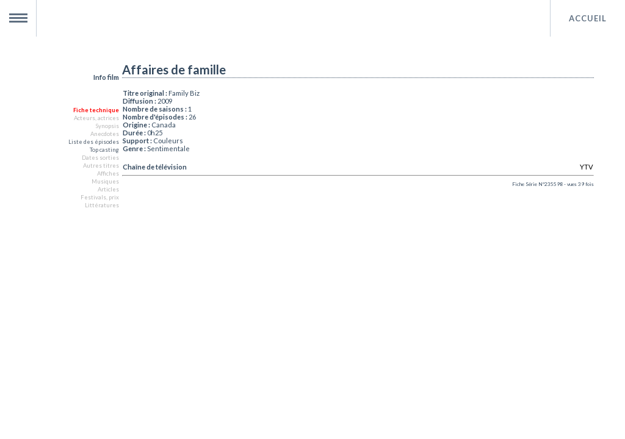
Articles (108, 189)
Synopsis (107, 126)
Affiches (108, 173)
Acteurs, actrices (96, 118)
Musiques (105, 181)
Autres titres (101, 165)
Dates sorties (100, 157)
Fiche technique (96, 110)
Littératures (102, 205)
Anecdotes (104, 133)
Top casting (104, 149)
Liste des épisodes (93, 141)
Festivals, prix (100, 197)
